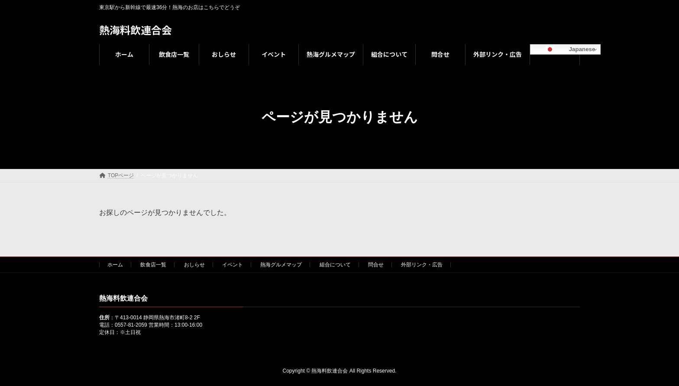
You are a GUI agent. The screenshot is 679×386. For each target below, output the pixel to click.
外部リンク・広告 (422, 265)
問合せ (376, 265)
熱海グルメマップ (281, 265)
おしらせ (194, 265)
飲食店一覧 (153, 265)
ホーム (115, 265)
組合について (335, 265)
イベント (232, 265)
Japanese (564, 49)
